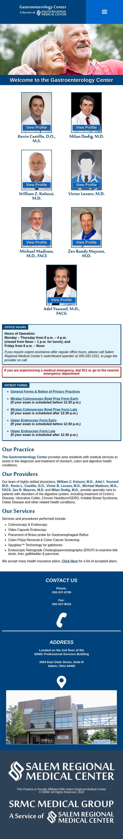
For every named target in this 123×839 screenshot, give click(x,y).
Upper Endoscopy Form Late (33, 431)
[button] (104, 12)
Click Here (70, 561)
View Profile (36, 128)
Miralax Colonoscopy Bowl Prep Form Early (44, 398)
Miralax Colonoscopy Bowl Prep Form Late (44, 409)
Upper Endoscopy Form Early (34, 420)
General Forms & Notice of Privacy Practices (45, 391)
